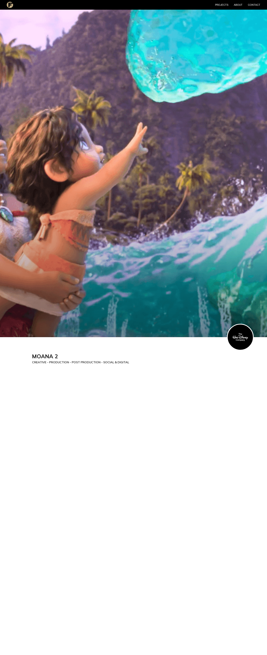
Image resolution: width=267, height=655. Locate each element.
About (238, 4)
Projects (221, 4)
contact (254, 4)
